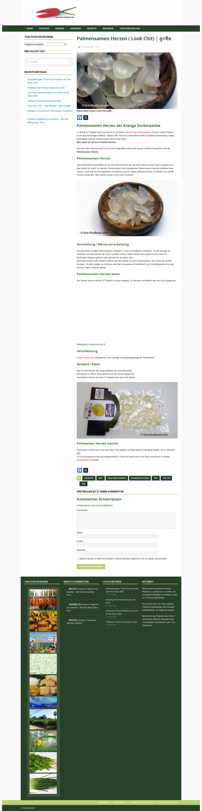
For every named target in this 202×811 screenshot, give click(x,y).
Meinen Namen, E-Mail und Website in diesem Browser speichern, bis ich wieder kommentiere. (123, 558)
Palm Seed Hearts (117, 478)
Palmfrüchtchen (139, 478)
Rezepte (92, 28)
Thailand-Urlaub (130, 28)
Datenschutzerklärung (141, 802)
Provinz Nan (89, 357)
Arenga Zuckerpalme (140, 132)
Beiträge (108, 28)
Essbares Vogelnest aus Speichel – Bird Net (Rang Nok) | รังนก (82, 592)
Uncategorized (87, 47)
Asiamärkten (83, 460)
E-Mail (80, 541)
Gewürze (75, 28)
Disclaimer (119, 802)
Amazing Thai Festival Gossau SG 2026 (46, 88)
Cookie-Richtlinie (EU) (168, 802)
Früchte (44, 28)
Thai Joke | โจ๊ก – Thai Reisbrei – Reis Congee (49, 106)
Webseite (81, 550)
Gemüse (59, 28)
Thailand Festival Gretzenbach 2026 (44, 101)
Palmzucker (109, 148)
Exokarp (88, 478)
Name (79, 532)
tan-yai (166, 478)
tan (156, 478)
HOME (30, 28)
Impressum (103, 802)
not (100, 478)
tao (83, 484)
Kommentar (82, 510)
